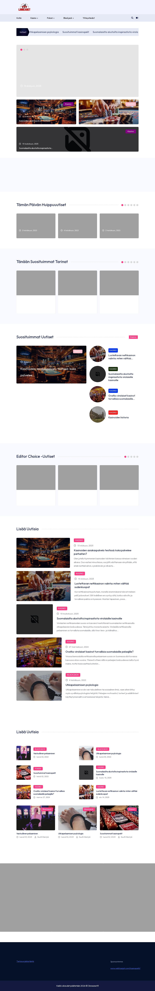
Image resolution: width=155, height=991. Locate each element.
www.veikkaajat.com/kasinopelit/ (125, 968)
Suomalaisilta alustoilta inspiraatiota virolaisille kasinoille (120, 377)
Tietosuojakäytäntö (25, 961)
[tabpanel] (77, 71)
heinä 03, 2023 (41, 757)
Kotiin (19, 18)
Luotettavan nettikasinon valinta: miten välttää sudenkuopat (88, 585)
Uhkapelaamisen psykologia (59, 31)
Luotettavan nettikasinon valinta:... (96, 120)
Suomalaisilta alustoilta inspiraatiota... (36, 148)
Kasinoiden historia (118, 417)
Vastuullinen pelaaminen (29, 234)
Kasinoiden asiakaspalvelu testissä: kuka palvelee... (62, 91)
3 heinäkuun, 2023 (28, 304)
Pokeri (50, 18)
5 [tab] (134, 205)
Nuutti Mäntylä (38, 179)
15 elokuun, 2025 (62, 547)
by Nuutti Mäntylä (32, 926)
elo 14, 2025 (102, 797)
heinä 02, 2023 (41, 776)
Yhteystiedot (89, 18)
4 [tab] (131, 205)
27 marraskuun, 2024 (64, 647)
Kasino (33, 18)
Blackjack (67, 18)
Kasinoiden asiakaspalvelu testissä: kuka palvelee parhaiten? (88, 552)
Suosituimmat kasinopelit (91, 31)
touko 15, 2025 (103, 778)
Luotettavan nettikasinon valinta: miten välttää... (121, 357)
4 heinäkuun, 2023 (70, 304)
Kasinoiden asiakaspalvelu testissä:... (35, 120)
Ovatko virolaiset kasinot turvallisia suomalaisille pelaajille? (87, 651)
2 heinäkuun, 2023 (111, 304)
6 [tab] (137, 205)
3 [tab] (27, 50)
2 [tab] (24, 50)
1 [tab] (21, 50)
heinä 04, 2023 (103, 757)
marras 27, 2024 (41, 797)
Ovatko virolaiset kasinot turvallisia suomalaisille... (121, 397)
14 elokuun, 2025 (62, 580)
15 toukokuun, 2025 (64, 613)
